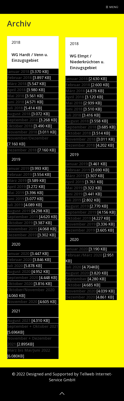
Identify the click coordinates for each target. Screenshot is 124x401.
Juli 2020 (73, 266)
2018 (16, 42)
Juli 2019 (15, 204)
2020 (16, 244)
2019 (16, 159)
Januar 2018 (18, 71)
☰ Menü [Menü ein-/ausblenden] (112, 7)
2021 (16, 310)
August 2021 (18, 320)
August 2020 (77, 273)
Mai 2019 (15, 192)
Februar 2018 (19, 77)
